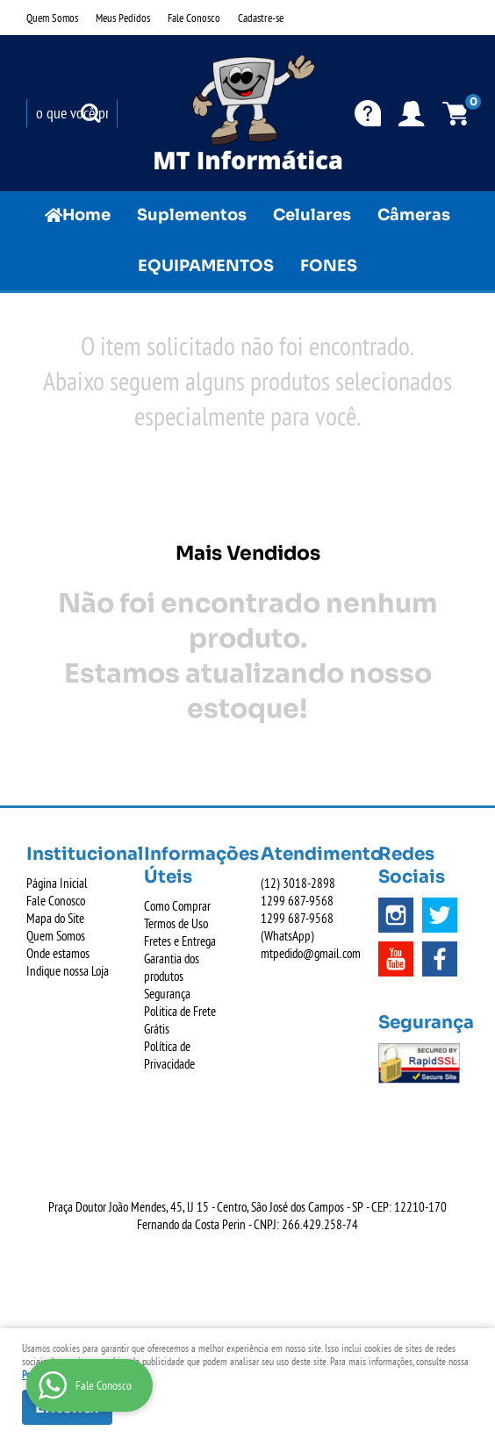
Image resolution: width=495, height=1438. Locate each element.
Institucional (72, 854)
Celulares (312, 215)
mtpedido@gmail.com (311, 953)
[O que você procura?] (90, 113)
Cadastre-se (260, 18)
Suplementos (192, 215)
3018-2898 (298, 883)
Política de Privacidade (169, 1055)
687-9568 (297, 900)
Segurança (167, 993)
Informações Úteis (189, 865)
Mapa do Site (55, 918)
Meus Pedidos (123, 18)
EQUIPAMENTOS (206, 265)
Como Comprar (177, 906)
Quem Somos (52, 18)
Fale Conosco (194, 18)
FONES (328, 265)
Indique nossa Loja (67, 970)
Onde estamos (58, 953)
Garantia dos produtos (171, 967)
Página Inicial (57, 883)
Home (86, 215)
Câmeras (413, 215)
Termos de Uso (176, 923)
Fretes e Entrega (180, 941)
